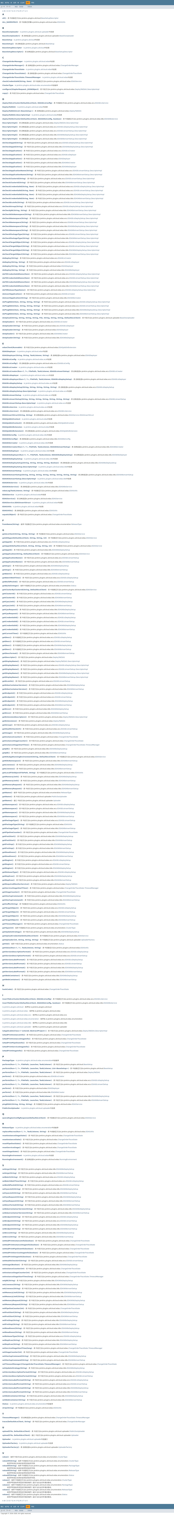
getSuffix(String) (10, 904)
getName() (7, 793)
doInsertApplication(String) (15, 298)
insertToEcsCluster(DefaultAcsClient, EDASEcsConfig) (26, 999)
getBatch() (7, 574)
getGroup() (7, 725)
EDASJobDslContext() (12, 423)
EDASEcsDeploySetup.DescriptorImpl (72, 127)
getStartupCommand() (12, 896)
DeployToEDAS (75, 111)
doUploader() (8, 322)
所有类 (30, 6)
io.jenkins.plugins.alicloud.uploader (34, 32)
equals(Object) (9, 514)
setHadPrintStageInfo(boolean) (16, 1257)
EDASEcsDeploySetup (105, 387)
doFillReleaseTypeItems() (14, 290)
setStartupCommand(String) (15, 1356)
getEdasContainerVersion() (14, 685)
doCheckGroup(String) (12, 206)
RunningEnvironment (68, 1159)
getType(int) (8, 928)
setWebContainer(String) (13, 1396)
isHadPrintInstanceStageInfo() (16, 1039)
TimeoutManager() (11, 1418)
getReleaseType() (10, 872)
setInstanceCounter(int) (13, 1269)
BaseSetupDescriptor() (12, 52)
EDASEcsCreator (68, 151)
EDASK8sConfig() (10, 439)
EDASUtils (61, 22)
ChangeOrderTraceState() (14, 73)
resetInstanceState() (12, 1139)
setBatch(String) (10, 1177)
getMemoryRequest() (12, 785)
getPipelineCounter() (12, 832)
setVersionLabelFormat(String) (16, 1380)
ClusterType (71, 928)
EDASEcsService (101, 103)
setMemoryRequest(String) (14, 1300)
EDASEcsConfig (63, 363)
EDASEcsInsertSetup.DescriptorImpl (71, 131)
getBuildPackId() (10, 582)
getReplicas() (8, 876)
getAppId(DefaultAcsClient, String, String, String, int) (27, 546)
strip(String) (8, 1408)
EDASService (76, 81)
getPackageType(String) (13, 824)
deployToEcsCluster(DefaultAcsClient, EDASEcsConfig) (27, 103)
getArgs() (6, 566)
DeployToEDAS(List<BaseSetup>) (17, 111)
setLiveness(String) (11, 1284)
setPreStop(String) (11, 1320)
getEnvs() (6, 709)
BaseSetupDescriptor (50, 18)
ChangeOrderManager (69, 65)
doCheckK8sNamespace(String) (16, 214)
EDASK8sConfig (64, 439)
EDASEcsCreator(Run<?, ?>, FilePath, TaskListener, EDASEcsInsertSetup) (36, 371)
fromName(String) (10, 524)
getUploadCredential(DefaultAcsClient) (20, 936)
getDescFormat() (10, 653)
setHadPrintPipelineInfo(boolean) (17, 1249)
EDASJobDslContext (66, 423)
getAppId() (7, 542)
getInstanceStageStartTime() (15, 745)
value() (5, 1457)
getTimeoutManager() (12, 924)
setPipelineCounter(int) (13, 1308)
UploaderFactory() (10, 1447)
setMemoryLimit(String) (13, 1292)
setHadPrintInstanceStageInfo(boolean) (20, 1245)
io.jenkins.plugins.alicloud (24, 40)
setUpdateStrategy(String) (14, 1368)
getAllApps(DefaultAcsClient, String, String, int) (24, 538)
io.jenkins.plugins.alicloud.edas (37, 61)
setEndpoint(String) (11, 1217)
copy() (5, 93)
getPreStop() (8, 844)
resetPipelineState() (11, 1143)
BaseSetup (50, 44)
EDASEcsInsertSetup (117, 399)
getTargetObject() (10, 908)
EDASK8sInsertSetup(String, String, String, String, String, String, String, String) (39, 475)
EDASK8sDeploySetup (107, 463)
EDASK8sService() (10, 487)
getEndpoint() (8, 693)
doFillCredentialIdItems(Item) (16, 274)
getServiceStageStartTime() (15, 888)
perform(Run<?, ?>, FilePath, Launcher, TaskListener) (27, 1064)
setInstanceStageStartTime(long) (17, 1277)
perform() (6, 1076)
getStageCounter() (11, 892)
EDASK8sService (111, 119)
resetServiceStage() (11, 1147)
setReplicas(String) (11, 1340)
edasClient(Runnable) (12, 347)
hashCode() (7, 989)
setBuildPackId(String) (12, 1185)
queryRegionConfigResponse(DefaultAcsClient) (24, 1118)
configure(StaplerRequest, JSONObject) (20, 89)
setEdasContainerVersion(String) (17, 1209)
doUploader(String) (11, 326)
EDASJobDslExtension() (13, 431)
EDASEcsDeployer (69, 155)
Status (73, 586)
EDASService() (8, 499)
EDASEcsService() (10, 411)
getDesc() (6, 637)
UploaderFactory (88, 940)
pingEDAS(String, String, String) (17, 1104)
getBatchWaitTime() (11, 578)
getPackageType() (10, 820)
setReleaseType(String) (13, 1336)
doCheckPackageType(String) (15, 234)
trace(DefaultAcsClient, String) (16, 1422)
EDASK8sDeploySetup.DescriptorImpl (72, 135)
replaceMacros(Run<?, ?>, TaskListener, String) (24, 1132)
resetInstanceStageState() (14, 1136)
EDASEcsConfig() (10, 363)
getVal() (6, 944)
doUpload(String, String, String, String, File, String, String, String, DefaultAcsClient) (41, 318)
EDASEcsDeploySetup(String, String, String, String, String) (29, 387)
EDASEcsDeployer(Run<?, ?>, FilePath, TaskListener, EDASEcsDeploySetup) (37, 379)
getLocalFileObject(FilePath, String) (18, 773)
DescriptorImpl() (10, 123)
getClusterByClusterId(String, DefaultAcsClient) (24, 590)
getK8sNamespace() (11, 761)
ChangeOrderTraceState (72, 73)
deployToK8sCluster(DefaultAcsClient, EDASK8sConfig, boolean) (31, 119)
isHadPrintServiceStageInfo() (15, 1047)
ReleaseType (76, 524)
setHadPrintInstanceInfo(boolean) (18, 1241)
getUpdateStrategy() (12, 932)
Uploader (57, 800)
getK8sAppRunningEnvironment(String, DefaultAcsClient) (29, 757)
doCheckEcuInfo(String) (13, 202)
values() (6, 1480)
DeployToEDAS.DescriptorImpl (87, 89)
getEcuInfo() (8, 681)
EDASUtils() (7, 510)
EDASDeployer (64, 159)
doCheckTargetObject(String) (15, 242)
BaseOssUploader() (11, 36)
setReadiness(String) (12, 1328)
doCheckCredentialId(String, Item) (18, 186)
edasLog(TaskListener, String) (16, 491)
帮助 (32, 3)
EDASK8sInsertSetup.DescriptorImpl (72, 139)
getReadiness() (9, 852)
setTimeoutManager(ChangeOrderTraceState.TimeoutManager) (31, 1364)
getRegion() (7, 860)
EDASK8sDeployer (69, 167)
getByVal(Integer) (10, 586)
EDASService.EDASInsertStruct (81, 415)
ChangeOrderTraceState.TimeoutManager (83, 745)
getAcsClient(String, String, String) (18, 534)
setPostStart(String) (11, 1312)
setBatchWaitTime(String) (14, 1181)
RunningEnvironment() (12, 1159)
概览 (2, 3)
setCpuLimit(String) (11, 1189)
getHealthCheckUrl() (11, 729)
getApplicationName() (12, 558)
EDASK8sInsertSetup (124, 475)
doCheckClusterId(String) (14, 179)
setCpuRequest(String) (13, 1197)
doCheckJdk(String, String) (14, 210)
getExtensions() (9, 721)
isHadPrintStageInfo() (12, 1051)
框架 (16, 6)
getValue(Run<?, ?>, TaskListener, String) (21, 948)
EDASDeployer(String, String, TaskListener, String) (25, 355)
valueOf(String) (9, 1461)
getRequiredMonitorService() (15, 884)
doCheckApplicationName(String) (17, 171)
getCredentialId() (10, 617)
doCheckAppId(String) (12, 143)
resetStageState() (10, 1151)
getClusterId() (8, 594)
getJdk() (6, 749)
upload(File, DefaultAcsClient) (16, 1431)
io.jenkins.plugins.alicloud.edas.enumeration (33, 85)
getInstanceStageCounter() (14, 741)
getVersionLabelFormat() (13, 960)
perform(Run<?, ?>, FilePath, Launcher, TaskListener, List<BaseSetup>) (35, 1068)
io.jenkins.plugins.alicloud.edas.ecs (32, 359)
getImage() (7, 733)
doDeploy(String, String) (13, 262)
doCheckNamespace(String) (15, 218)
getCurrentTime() (10, 633)
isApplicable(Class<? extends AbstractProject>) (24, 1031)
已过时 (22, 3)
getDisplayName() (10, 661)
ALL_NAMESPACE (10, 22)
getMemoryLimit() (10, 777)
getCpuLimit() (8, 602)
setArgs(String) (9, 1169)
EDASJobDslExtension (67, 347)
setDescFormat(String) (12, 1205)
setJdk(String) (8, 1280)
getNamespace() (10, 804)
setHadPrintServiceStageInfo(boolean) (20, 1253)
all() (4, 18)
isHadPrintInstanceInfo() (13, 1035)
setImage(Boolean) (11, 1265)
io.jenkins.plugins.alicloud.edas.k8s (32, 435)
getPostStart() (9, 836)
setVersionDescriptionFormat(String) (19, 1372)
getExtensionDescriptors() (14, 717)
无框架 (21, 6)
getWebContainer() (11, 976)
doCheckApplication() (12, 151)
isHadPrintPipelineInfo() (13, 1043)
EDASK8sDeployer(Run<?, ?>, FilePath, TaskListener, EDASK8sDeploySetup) (37, 455)
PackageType (74, 1466)
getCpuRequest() (10, 609)
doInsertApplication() (12, 294)
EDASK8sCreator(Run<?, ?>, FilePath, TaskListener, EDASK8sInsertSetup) (36, 447)
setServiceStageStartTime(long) (17, 1348)
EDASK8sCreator (68, 163)
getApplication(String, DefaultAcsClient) (21, 554)
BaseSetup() (8, 44)
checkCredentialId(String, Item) (17, 81)
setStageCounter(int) (12, 1352)
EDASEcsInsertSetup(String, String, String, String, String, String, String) (35, 399)
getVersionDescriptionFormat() (16, 952)
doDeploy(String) (10, 258)
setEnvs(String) (9, 1233)
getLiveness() (8, 765)
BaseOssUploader (67, 36)
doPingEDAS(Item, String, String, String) (21, 302)
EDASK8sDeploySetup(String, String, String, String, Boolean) (30, 463)
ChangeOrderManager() (13, 65)
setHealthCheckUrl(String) (14, 1261)
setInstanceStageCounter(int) (16, 1273)
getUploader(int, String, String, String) (20, 940)
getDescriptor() (9, 657)
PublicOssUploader (59, 796)
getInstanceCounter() (12, 737)
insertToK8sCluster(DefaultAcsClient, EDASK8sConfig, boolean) (31, 1003)
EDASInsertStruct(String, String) (17, 415)
